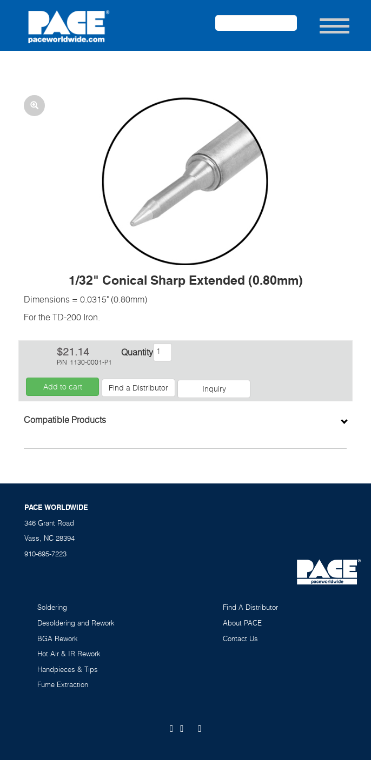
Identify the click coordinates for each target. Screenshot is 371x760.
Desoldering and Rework (76, 622)
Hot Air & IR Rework (69, 653)
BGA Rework (57, 638)
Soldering (52, 607)
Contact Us (240, 638)
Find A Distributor (250, 607)
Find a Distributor (138, 387)
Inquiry (214, 388)
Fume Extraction (62, 684)
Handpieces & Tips (67, 669)
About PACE (242, 622)
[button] (185, 180)
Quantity (136, 352)
